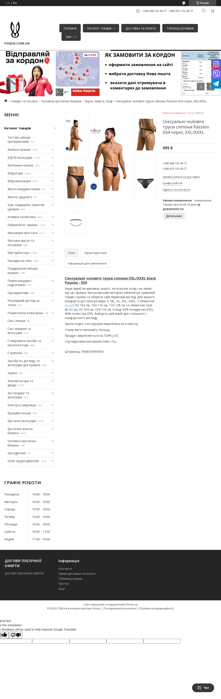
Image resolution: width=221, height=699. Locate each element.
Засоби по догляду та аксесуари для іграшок (24, 363)
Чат (203, 688)
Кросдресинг (17, 453)
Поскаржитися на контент (120, 608)
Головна (70, 28)
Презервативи (18, 293)
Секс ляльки (16, 321)
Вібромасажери (19, 181)
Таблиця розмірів (180, 28)
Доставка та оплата (141, 28)
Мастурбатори (18, 253)
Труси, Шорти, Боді (98, 101)
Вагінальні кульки (20, 165)
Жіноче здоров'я (20, 197)
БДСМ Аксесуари (20, 157)
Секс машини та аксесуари (19, 331)
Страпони (15, 353)
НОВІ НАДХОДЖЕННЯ (23, 461)
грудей (69, 305)
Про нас (63, 583)
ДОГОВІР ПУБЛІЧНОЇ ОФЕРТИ (24, 573)
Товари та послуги (24, 101)
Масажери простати (23, 233)
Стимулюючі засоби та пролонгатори (24, 343)
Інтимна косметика (22, 217)
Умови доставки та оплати (76, 574)
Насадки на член (20, 261)
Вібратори (15, 173)
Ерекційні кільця (19, 413)
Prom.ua (131, 604)
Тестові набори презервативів (19, 139)
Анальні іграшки (19, 149)
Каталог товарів (99, 28)
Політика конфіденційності (157, 608)
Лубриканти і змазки (22, 225)
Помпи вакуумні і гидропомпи (20, 283)
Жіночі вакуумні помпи (24, 189)
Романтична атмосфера (25, 313)
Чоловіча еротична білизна (61, 101)
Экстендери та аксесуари (18, 395)
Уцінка (12, 373)
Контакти (65, 569)
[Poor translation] (16, 635)
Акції (61, 589)
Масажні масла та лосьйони (21, 243)
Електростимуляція (22, 405)
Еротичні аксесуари (22, 421)
